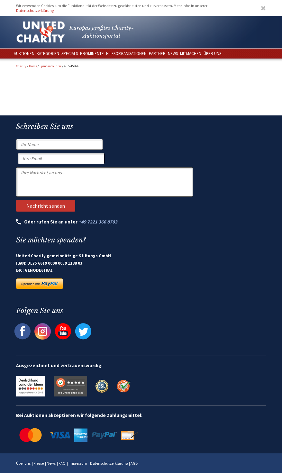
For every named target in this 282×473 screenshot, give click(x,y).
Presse (38, 463)
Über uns (23, 463)
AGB (134, 463)
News (51, 463)
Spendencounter (50, 66)
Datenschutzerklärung (35, 10)
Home (33, 66)
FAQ (62, 463)
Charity (21, 66)
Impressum (77, 463)
